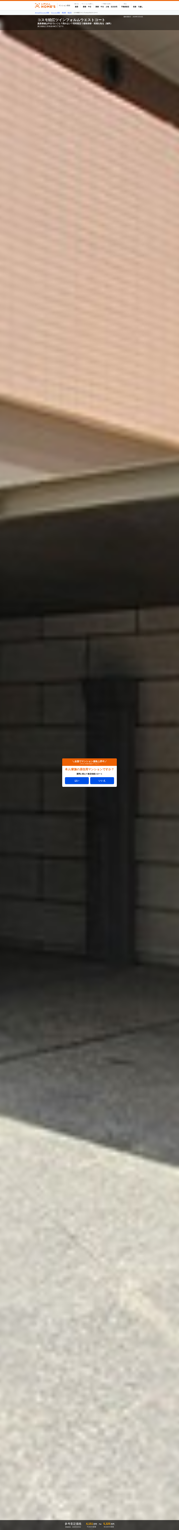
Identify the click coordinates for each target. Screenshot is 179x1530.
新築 (85, 7)
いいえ (102, 780)
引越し (140, 7)
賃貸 (76, 7)
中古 (90, 7)
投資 (134, 7)
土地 (107, 7)
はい (77, 780)
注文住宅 (114, 7)
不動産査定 (125, 7)
